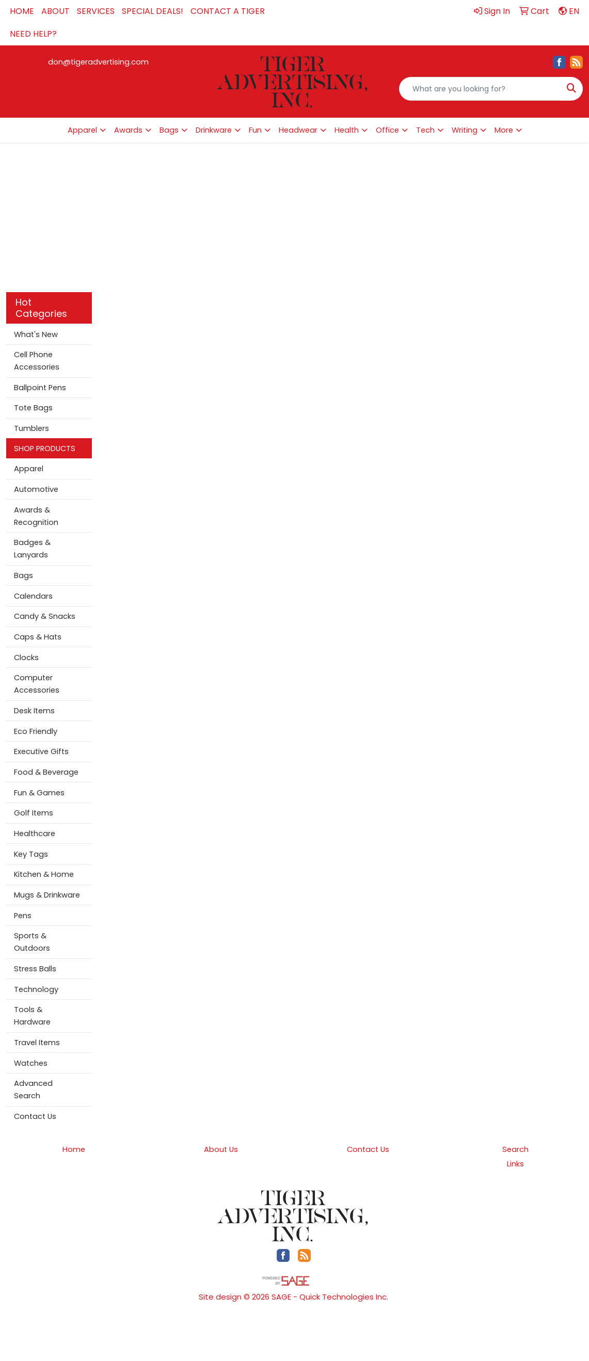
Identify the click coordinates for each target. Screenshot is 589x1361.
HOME (22, 11)
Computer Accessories (36, 684)
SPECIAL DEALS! (152, 11)
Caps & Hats (37, 637)
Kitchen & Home (44, 874)
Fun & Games (39, 793)
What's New (36, 334)
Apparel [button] (82, 130)
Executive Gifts (41, 751)
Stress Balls (35, 969)
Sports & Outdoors (32, 942)
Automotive (36, 489)
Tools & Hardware (32, 1015)
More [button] (504, 130)
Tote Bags (33, 408)
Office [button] (387, 130)
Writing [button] (464, 130)
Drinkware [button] (214, 130)
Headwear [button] (298, 130)
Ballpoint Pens (40, 387)
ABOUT (55, 11)
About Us (221, 1149)
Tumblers (31, 428)
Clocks (26, 657)
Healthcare (34, 833)
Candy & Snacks (44, 616)
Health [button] (347, 130)
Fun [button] (255, 130)
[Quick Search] (480, 89)
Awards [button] (128, 130)
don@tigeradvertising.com (98, 62)
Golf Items (33, 813)
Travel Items (37, 1042)
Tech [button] (425, 130)
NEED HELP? (33, 34)
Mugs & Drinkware (47, 895)
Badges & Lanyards (32, 548)
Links (515, 1164)
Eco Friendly (35, 731)
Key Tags (31, 854)
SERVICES (96, 11)
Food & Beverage (46, 772)
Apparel (28, 468)
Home (73, 1149)
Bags (23, 575)
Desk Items (34, 711)
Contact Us (35, 1116)
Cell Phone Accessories (36, 360)
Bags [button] (169, 130)
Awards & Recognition (36, 516)
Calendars (33, 596)
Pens (22, 915)
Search (515, 1149)
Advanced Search (33, 1089)
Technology (36, 989)
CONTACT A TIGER (227, 11)
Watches (30, 1063)
